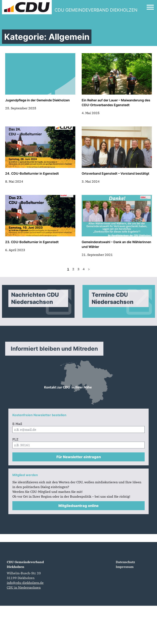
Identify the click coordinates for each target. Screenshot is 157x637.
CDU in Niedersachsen (24, 587)
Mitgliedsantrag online (78, 506)
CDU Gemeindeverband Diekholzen (25, 564)
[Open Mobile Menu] (150, 7)
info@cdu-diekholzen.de (25, 583)
